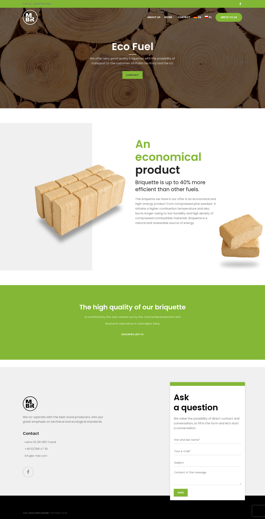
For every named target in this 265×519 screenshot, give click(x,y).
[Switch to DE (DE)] (197, 17)
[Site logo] (30, 17)
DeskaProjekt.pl (132, 334)
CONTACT (132, 75)
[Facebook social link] (240, 3)
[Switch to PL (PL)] (208, 17)
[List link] (67, 442)
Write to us (229, 17)
